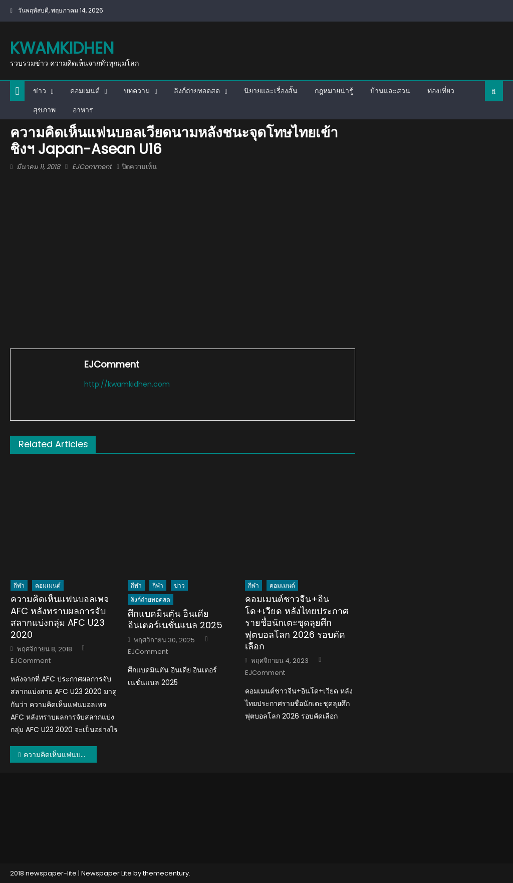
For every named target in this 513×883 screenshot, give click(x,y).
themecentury (166, 873)
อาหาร (83, 110)
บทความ (137, 91)
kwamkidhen (62, 48)
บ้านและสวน (390, 91)
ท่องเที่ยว (440, 91)
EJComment (92, 166)
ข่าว (39, 91)
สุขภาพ (44, 110)
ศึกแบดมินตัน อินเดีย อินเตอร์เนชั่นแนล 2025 (175, 619)
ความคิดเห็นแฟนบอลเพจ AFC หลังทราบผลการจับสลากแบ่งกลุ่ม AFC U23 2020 (60, 616)
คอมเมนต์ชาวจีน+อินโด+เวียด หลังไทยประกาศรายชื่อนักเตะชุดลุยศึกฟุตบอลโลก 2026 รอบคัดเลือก (296, 622)
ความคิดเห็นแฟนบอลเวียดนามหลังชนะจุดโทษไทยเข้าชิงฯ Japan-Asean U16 (60, 755)
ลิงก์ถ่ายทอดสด (197, 91)
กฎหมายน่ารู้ (334, 91)
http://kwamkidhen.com (127, 384)
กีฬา (19, 585)
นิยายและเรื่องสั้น (271, 91)
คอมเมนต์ (85, 91)
